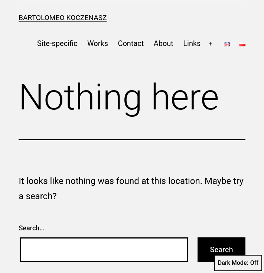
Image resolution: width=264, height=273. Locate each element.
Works (97, 43)
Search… (32, 228)
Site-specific (57, 43)
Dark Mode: (238, 263)
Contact (131, 43)
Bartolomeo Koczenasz (63, 17)
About (163, 43)
